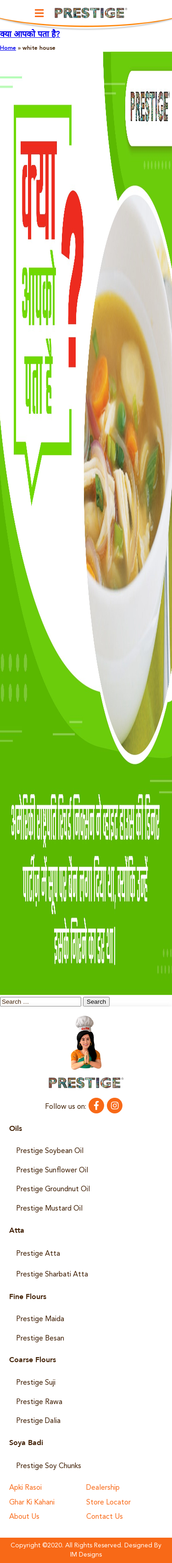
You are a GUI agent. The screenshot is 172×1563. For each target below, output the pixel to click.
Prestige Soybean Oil (49, 1151)
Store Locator (108, 1502)
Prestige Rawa (39, 1402)
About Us (24, 1517)
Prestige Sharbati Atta (52, 1274)
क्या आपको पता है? (30, 34)
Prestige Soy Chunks (48, 1466)
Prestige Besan (40, 1338)
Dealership (103, 1488)
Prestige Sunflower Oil (52, 1170)
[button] (39, 13)
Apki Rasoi (25, 1488)
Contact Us (104, 1517)
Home (8, 48)
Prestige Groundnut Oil (53, 1189)
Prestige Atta (38, 1254)
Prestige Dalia (38, 1421)
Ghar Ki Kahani (32, 1502)
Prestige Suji (35, 1383)
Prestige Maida (40, 1319)
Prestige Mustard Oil (49, 1208)
